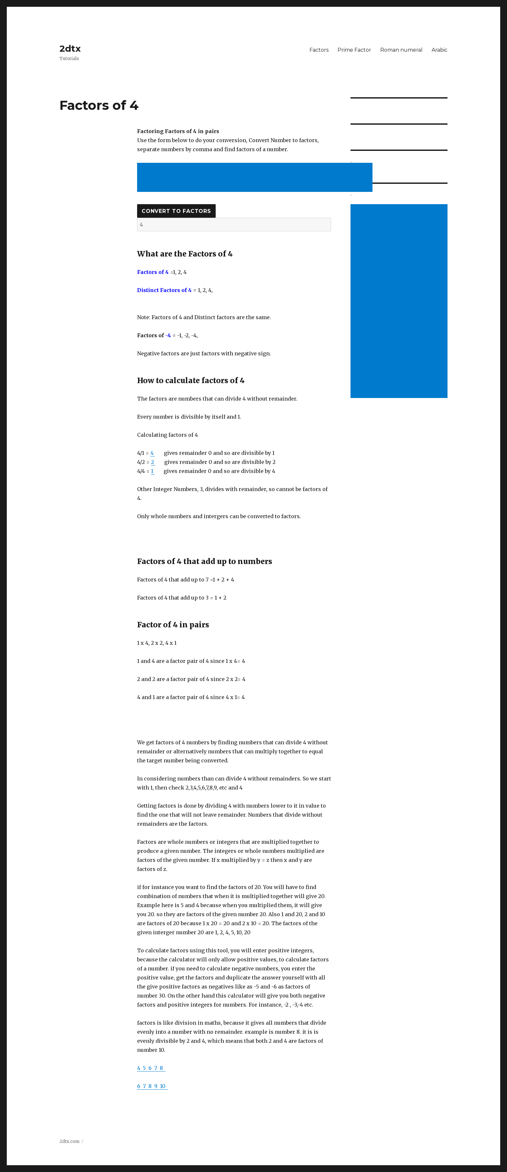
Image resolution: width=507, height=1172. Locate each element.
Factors (319, 50)
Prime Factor (354, 50)
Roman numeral (401, 50)
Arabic (440, 50)
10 (164, 1086)
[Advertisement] (256, 178)
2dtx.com (69, 1141)
